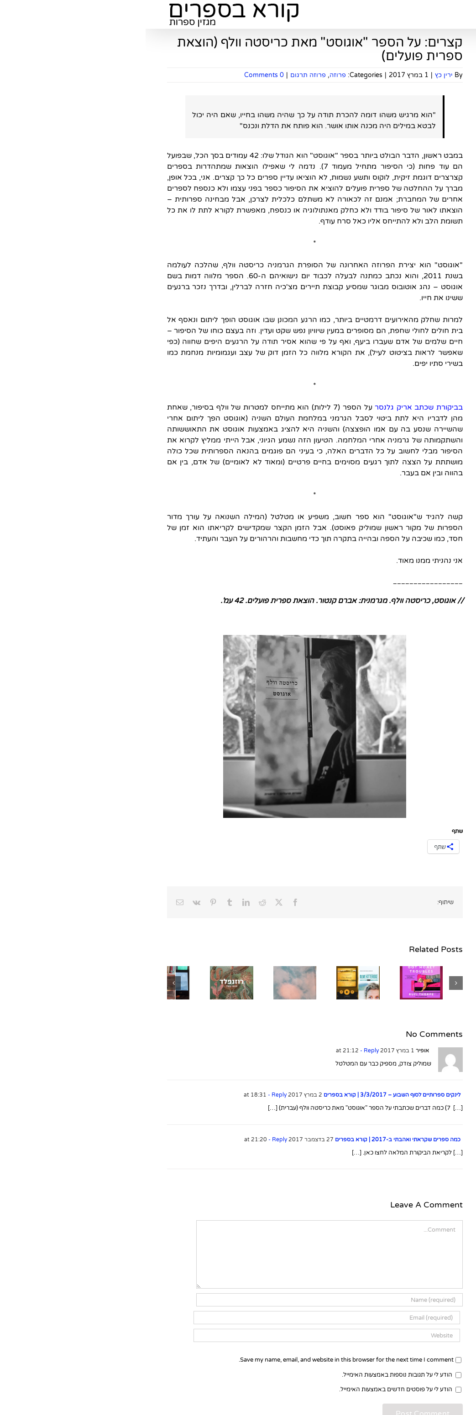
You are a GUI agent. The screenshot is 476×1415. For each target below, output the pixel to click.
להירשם (393, 137)
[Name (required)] (184, 1299)
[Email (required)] (181, 1317)
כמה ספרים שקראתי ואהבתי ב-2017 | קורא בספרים (252, 1139)
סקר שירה (430, 1046)
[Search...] (416, 295)
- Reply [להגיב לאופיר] (223, 1050)
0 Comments (118, 75)
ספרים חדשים (425, 382)
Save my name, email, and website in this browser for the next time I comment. (200, 1359)
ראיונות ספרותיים (421, 1194)
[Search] (377, 295)
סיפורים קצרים (424, 970)
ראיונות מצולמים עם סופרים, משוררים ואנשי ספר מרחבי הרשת (414, 1217)
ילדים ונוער (429, 499)
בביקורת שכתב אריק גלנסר (273, 407)
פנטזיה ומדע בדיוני (419, 513)
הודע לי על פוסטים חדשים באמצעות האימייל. (250, 1389)
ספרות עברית (426, 1060)
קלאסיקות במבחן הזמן (414, 472)
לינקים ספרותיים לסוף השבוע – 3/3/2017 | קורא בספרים (246, 1095)
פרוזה (192, 75)
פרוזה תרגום (162, 75)
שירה (436, 526)
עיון (439, 459)
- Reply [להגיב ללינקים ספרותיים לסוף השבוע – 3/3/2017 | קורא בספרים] (131, 1095)
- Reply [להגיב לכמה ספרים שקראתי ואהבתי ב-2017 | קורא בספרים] (131, 1139)
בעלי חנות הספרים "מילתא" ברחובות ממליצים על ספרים (419, 549)
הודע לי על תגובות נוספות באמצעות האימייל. (251, 1375)
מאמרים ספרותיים (420, 643)
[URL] (181, 1335)
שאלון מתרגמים (423, 826)
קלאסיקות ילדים (422, 1033)
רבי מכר (433, 486)
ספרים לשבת (426, 701)
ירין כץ (298, 75)
